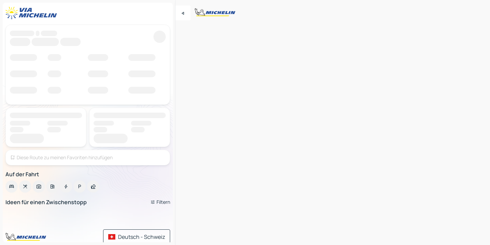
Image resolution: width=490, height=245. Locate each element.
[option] (11, 186)
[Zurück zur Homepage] (32, 12)
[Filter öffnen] (160, 202)
